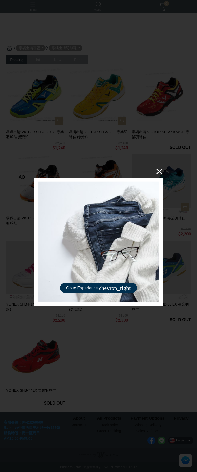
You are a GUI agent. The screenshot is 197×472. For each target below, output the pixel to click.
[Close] (159, 171)
